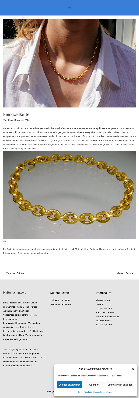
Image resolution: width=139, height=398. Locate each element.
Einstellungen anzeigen (120, 384)
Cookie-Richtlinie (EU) (59, 300)
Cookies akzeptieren (69, 384)
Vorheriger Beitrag (13, 273)
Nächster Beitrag (126, 273)
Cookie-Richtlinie (85, 392)
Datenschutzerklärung (102, 392)
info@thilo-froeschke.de (107, 316)
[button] (132, 369)
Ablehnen (94, 384)
